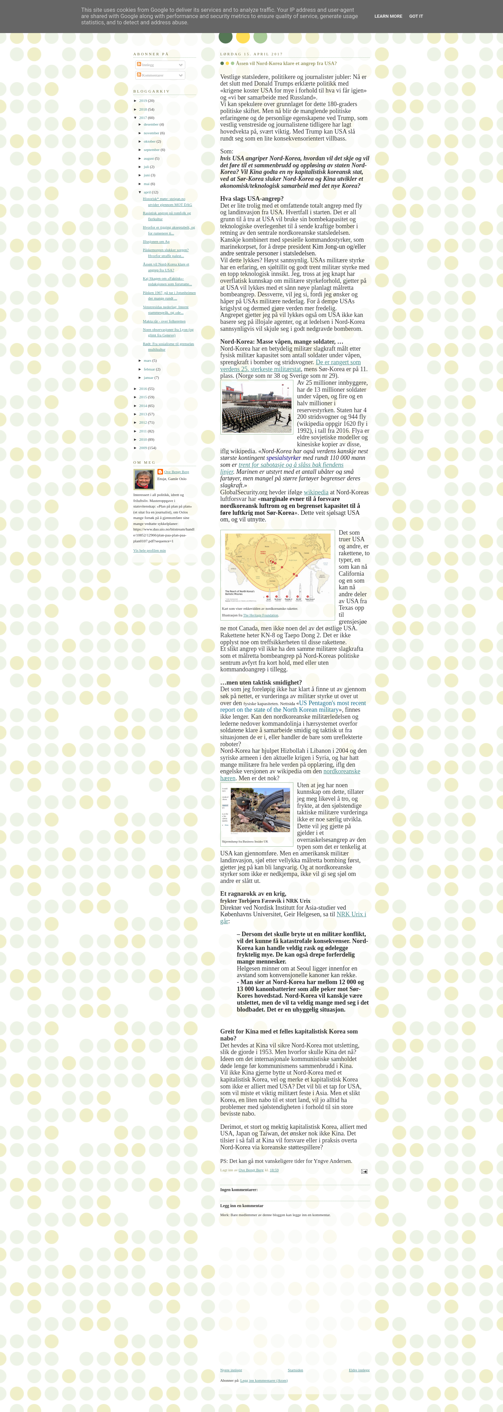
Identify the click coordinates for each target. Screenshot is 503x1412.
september (152, 149)
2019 (143, 100)
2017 (143, 117)
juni (147, 175)
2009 (143, 448)
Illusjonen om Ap (156, 241)
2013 (143, 414)
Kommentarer (150, 75)
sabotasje (272, 464)
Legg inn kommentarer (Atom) (264, 1380)
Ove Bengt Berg (176, 472)
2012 (143, 422)
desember (152, 124)
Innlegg (145, 65)
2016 (143, 388)
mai (147, 184)
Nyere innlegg (231, 1370)
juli (147, 167)
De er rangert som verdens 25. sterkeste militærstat (290, 366)
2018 (143, 109)
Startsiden (295, 1370)
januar (149, 377)
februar (150, 369)
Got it (416, 16)
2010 (143, 439)
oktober (150, 141)
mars (148, 360)
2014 (143, 406)
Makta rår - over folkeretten (164, 321)
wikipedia (316, 492)
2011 (143, 431)
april (148, 192)
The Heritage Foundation (260, 615)
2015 (143, 397)
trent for (250, 464)
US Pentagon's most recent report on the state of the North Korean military (293, 706)
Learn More (389, 16)
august (149, 158)
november (152, 133)
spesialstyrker (284, 457)
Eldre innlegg (359, 1370)
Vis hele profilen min (149, 550)
